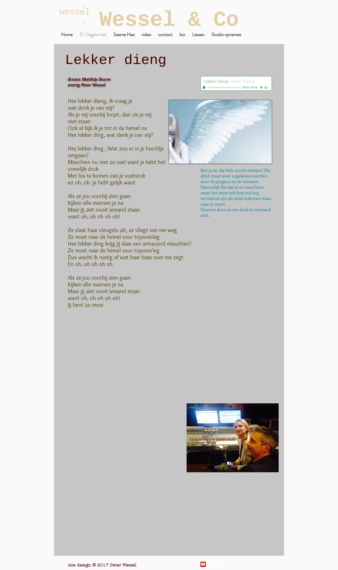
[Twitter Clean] (210, 564)
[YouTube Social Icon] (203, 564)
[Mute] (261, 87)
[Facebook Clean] (217, 564)
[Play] (205, 87)
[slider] (267, 87)
